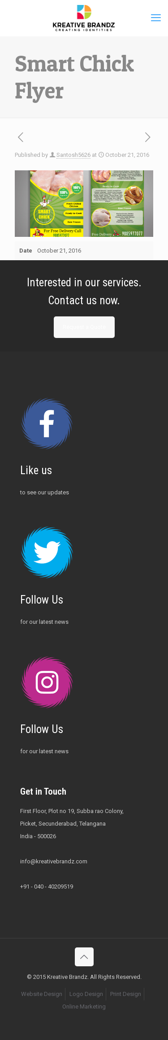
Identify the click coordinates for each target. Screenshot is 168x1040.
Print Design (125, 994)
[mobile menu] (156, 18)
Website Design (41, 994)
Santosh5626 (73, 154)
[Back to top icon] (84, 956)
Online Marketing (84, 1006)
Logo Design (86, 994)
